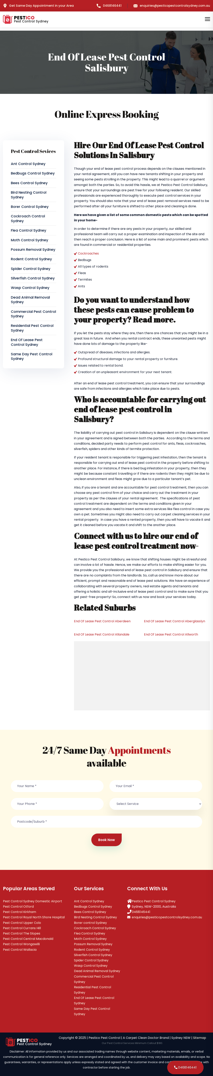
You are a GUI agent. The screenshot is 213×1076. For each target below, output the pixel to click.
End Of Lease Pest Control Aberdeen (102, 621)
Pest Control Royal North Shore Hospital (34, 917)
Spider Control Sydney (30, 268)
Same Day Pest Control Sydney (31, 356)
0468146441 (109, 6)
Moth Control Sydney (29, 240)
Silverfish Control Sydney (33, 278)
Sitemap (199, 1037)
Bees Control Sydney (29, 182)
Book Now (106, 839)
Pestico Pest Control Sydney (154, 901)
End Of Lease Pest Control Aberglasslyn (174, 621)
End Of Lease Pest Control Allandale (101, 634)
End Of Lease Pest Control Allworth (171, 634)
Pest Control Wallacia (19, 949)
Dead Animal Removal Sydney (30, 299)
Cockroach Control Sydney (28, 218)
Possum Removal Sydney (33, 249)
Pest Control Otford (18, 906)
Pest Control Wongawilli (21, 944)
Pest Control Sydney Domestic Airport (32, 901)
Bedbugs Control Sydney (33, 173)
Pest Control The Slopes (21, 933)
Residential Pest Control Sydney (32, 328)
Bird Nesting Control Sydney (28, 194)
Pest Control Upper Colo (22, 922)
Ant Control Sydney (28, 163)
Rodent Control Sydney (31, 259)
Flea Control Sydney (28, 230)
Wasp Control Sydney (30, 287)
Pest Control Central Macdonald (28, 938)
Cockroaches (88, 253)
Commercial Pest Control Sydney (33, 314)
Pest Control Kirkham (19, 912)
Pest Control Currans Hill (22, 928)
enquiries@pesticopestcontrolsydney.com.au (172, 6)
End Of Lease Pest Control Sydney (27, 342)
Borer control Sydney (30, 206)
